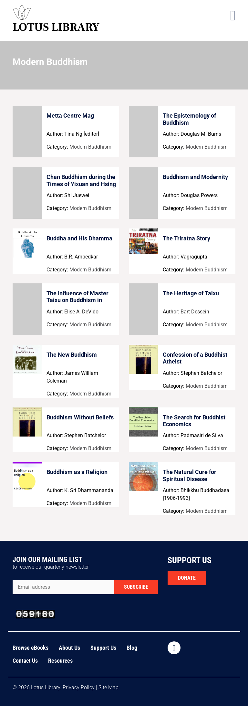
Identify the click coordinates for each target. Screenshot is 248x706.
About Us (69, 647)
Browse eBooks (30, 647)
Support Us (103, 647)
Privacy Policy (79, 687)
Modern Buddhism (90, 147)
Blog (132, 647)
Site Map (108, 687)
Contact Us (25, 660)
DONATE (187, 578)
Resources (60, 660)
